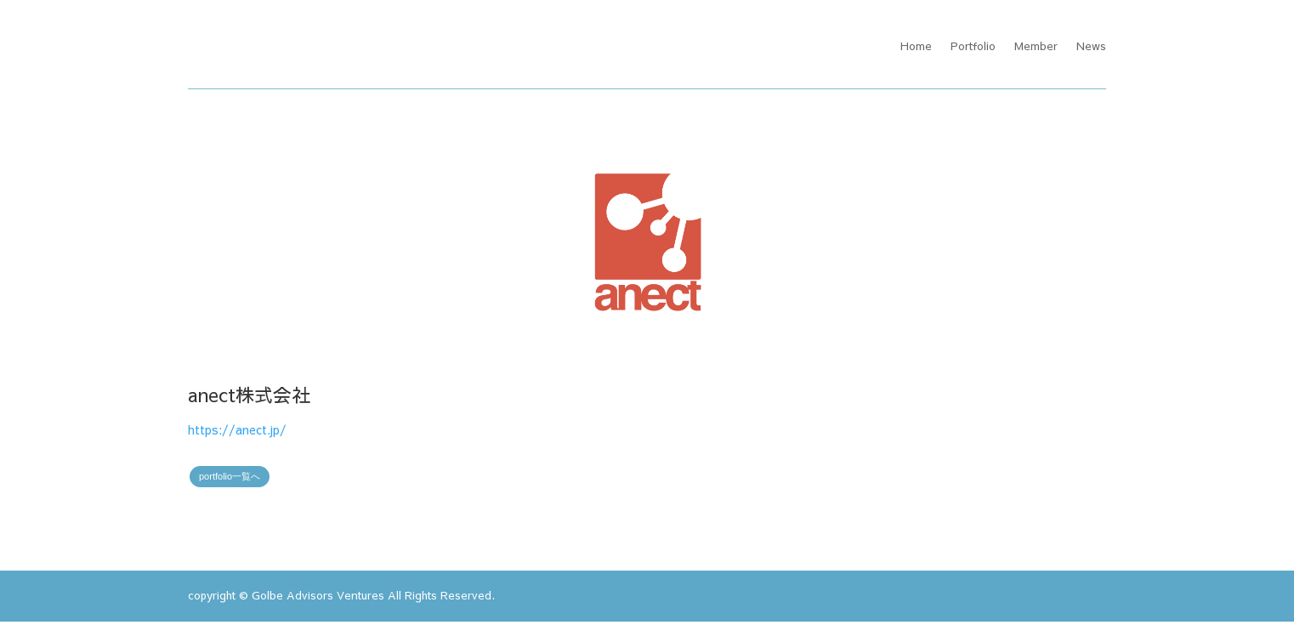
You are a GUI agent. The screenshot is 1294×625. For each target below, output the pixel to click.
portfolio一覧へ (229, 479)
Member (1036, 47)
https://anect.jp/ (237, 431)
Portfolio (973, 47)
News (1091, 47)
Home (916, 47)
